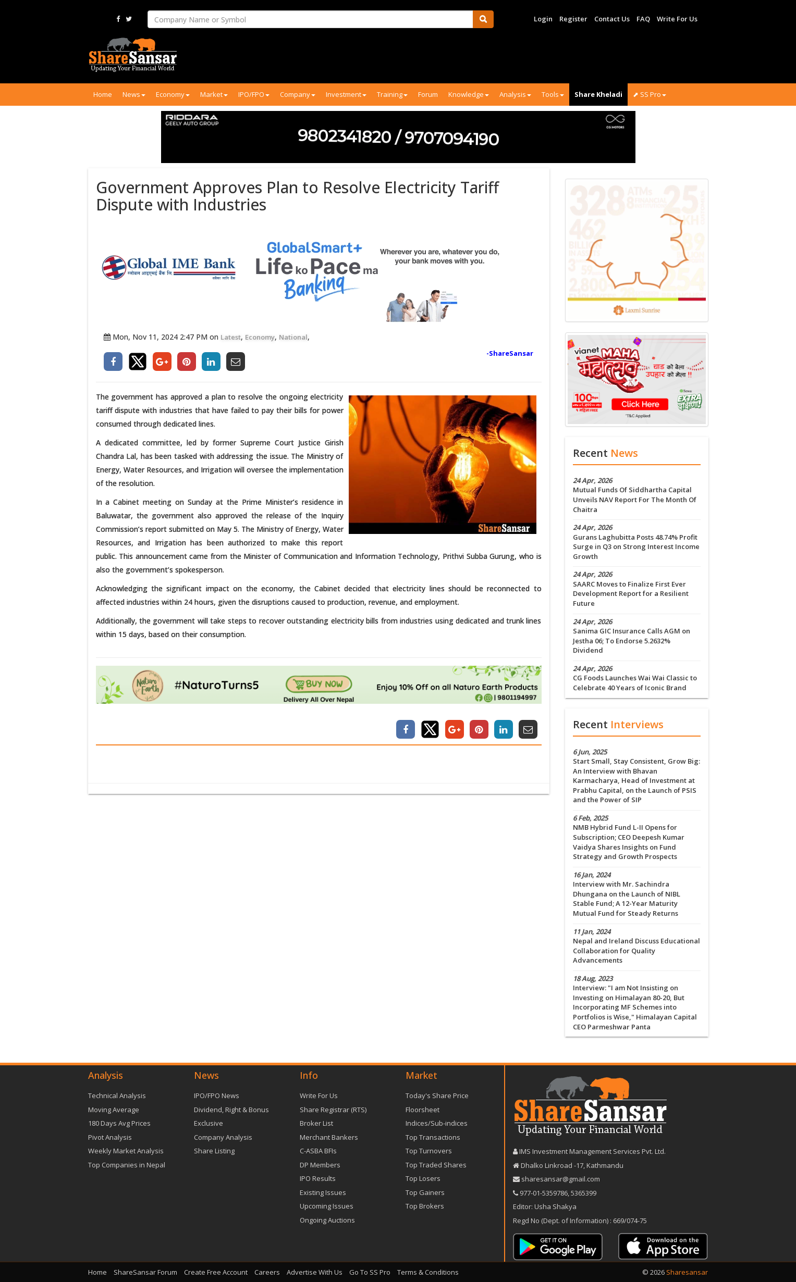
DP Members (320, 1164)
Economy (173, 94)
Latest (231, 337)
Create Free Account (216, 1272)
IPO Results (318, 1178)
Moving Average (113, 1109)
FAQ (643, 18)
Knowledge (468, 94)
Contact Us (612, 18)
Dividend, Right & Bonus (231, 1109)
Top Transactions (433, 1137)
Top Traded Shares (436, 1164)
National (293, 337)
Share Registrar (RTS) (333, 1109)
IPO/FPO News (216, 1095)
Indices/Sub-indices (437, 1123)
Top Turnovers (429, 1150)
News (134, 94)
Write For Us (677, 18)
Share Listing (214, 1150)
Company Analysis (223, 1137)
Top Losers (423, 1178)
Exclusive (208, 1123)
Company (297, 94)
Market (214, 94)
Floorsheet (422, 1109)
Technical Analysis (117, 1095)
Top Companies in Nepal (126, 1164)
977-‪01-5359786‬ (544, 1193)
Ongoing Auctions (327, 1220)
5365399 (582, 1193)
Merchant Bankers (329, 1137)
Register (573, 18)
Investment (346, 94)
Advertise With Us (314, 1272)
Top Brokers (425, 1206)
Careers (267, 1272)
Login (543, 18)
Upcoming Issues (326, 1206)
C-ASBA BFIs (318, 1150)
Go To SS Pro (369, 1272)
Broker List (316, 1123)
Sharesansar (687, 1272)
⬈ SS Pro (649, 94)
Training (392, 94)
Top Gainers (425, 1192)
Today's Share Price (437, 1095)
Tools (553, 94)
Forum (428, 94)
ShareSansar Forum (145, 1272)
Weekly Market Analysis (126, 1150)
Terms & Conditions (428, 1272)
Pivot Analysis (110, 1137)
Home (102, 94)
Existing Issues (323, 1192)
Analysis (515, 94)
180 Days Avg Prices (119, 1123)
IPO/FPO (254, 94)
